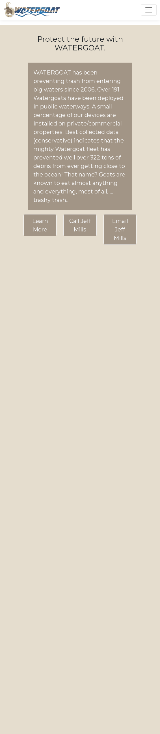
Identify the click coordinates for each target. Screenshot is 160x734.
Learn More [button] (40, 225)
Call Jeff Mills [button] (80, 225)
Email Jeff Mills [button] (120, 229)
